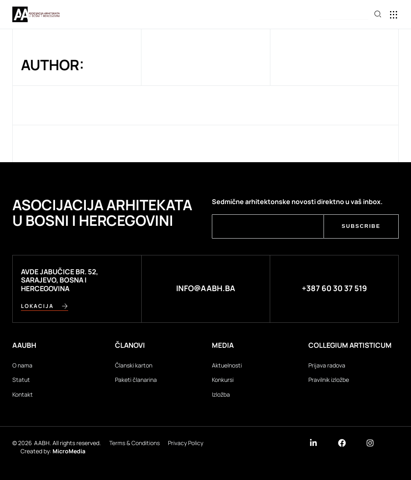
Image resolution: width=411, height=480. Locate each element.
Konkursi (223, 380)
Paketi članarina (136, 380)
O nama (22, 365)
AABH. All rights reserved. (67, 443)
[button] (393, 14)
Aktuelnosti (227, 365)
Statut (21, 380)
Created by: (53, 451)
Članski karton (133, 365)
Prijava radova (326, 365)
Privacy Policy (185, 443)
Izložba (221, 394)
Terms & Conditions (134, 443)
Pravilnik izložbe (328, 380)
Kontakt (22, 394)
